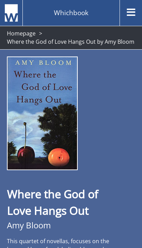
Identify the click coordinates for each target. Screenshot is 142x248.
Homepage (21, 33)
